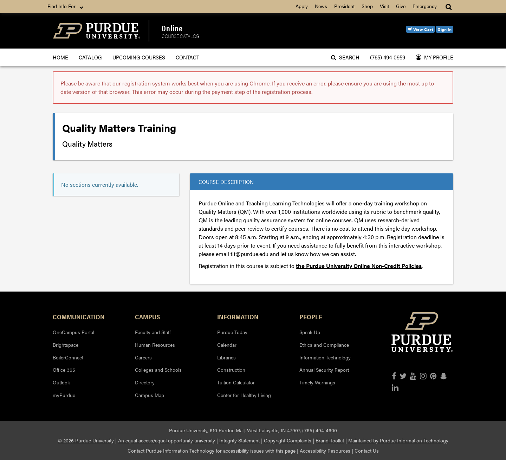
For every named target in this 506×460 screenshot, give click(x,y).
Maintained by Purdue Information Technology (398, 440)
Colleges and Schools (158, 369)
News (321, 5)
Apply (302, 5)
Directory (145, 382)
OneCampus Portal (73, 332)
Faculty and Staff (153, 332)
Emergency (425, 5)
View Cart (420, 29)
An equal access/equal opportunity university (166, 440)
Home (60, 57)
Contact (187, 57)
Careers (143, 357)
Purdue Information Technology (180, 450)
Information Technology (325, 357)
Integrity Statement (239, 440)
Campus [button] (147, 316)
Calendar (226, 344)
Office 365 (64, 369)
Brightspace (65, 344)
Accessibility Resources (325, 450)
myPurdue (64, 394)
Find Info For (66, 6)
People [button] (310, 316)
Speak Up (309, 332)
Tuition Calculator (236, 382)
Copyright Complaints (287, 440)
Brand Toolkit (330, 440)
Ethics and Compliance (324, 344)
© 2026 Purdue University (86, 440)
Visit (384, 5)
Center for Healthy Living (244, 394)
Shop (367, 5)
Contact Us (367, 450)
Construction (231, 369)
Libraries (226, 357)
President (344, 5)
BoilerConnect (68, 357)
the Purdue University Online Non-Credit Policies (359, 266)
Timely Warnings (317, 382)
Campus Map (149, 394)
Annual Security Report (324, 369)
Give (401, 5)
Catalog (90, 57)
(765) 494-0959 (387, 57)
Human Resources (155, 344)
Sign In (445, 29)
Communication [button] (79, 316)
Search (345, 57)
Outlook (61, 382)
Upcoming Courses (138, 57)
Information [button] (238, 316)
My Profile (434, 57)
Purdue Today (232, 332)
